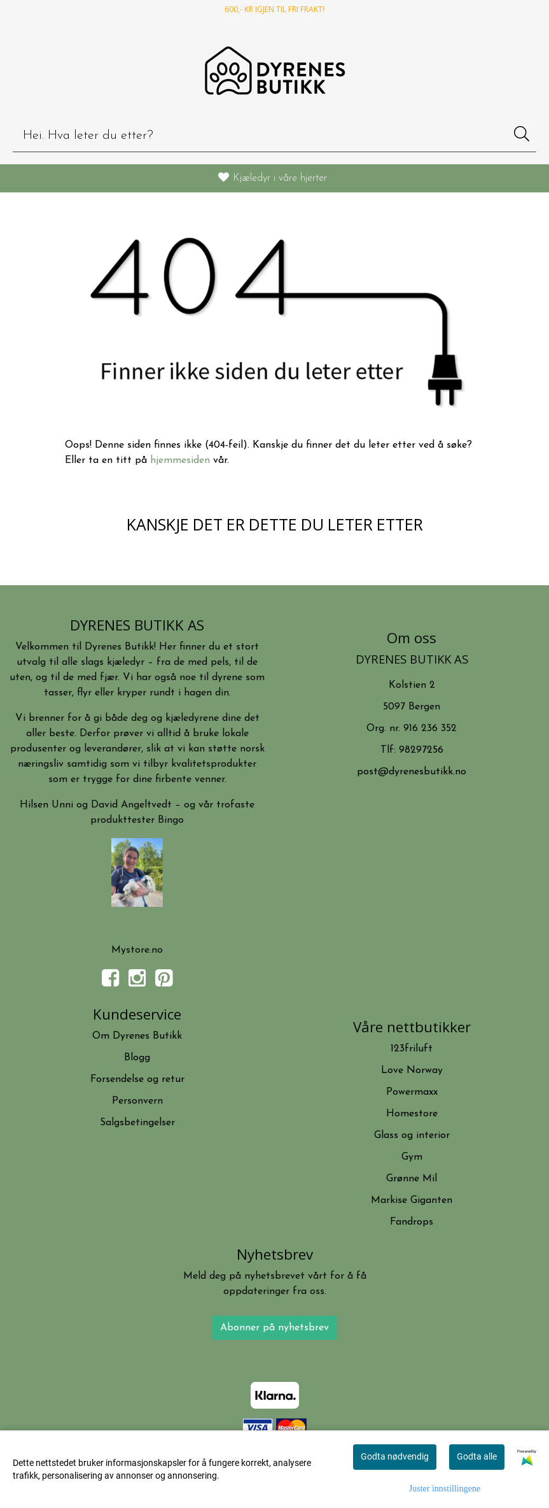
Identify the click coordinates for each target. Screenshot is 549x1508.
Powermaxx (412, 1092)
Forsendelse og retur (137, 1079)
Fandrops (411, 1222)
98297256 (421, 750)
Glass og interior (412, 1135)
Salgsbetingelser (137, 1123)
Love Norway (412, 1070)
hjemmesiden (180, 460)
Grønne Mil (411, 1179)
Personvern (137, 1101)
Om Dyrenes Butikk (137, 1036)
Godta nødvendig (395, 1456)
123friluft (412, 1049)
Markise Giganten (411, 1200)
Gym (411, 1157)
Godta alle (477, 1456)
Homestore (412, 1114)
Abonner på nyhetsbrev (274, 1328)
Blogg (137, 1058)
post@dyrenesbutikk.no (411, 772)
